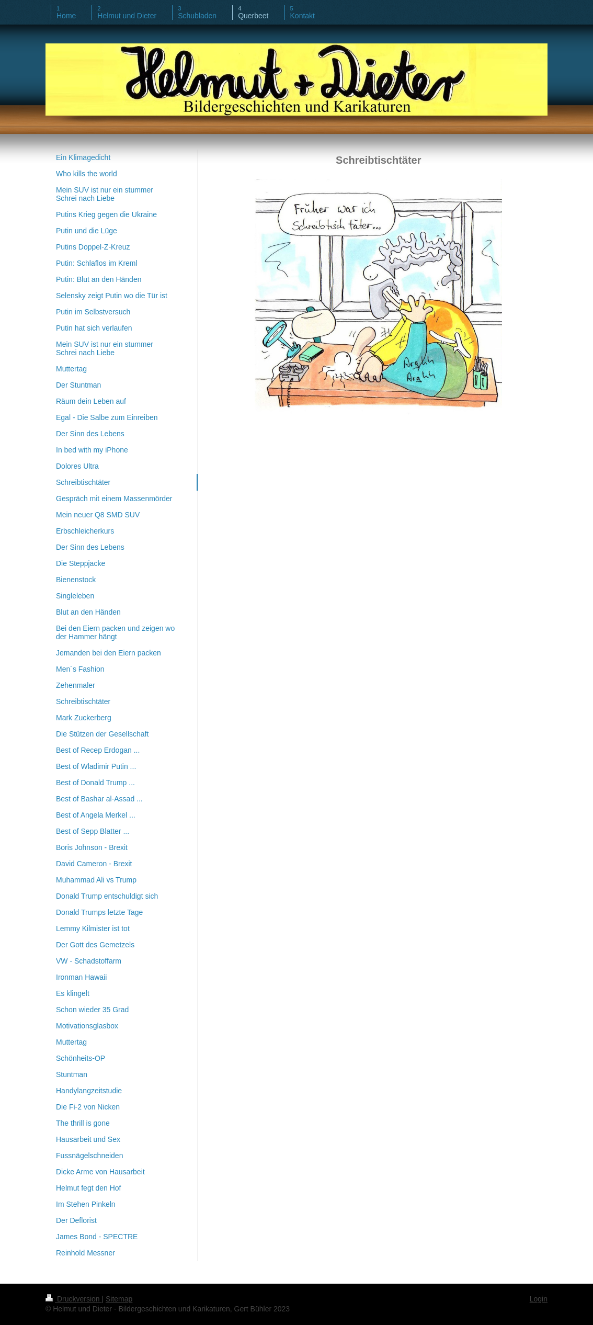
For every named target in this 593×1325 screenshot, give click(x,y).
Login (539, 1299)
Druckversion (73, 1299)
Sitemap (119, 1299)
